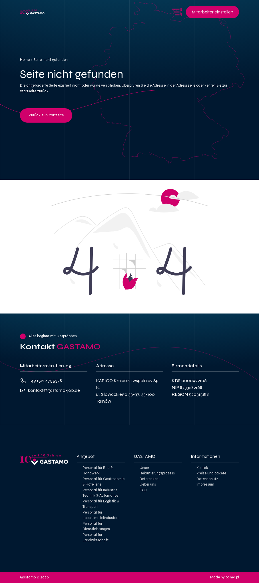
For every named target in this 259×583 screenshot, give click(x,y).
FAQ (143, 490)
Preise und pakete (211, 473)
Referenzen (149, 479)
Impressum (205, 484)
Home (25, 59)
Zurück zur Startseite (46, 115)
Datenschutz (207, 479)
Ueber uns (148, 484)
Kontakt (203, 468)
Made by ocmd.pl (224, 577)
